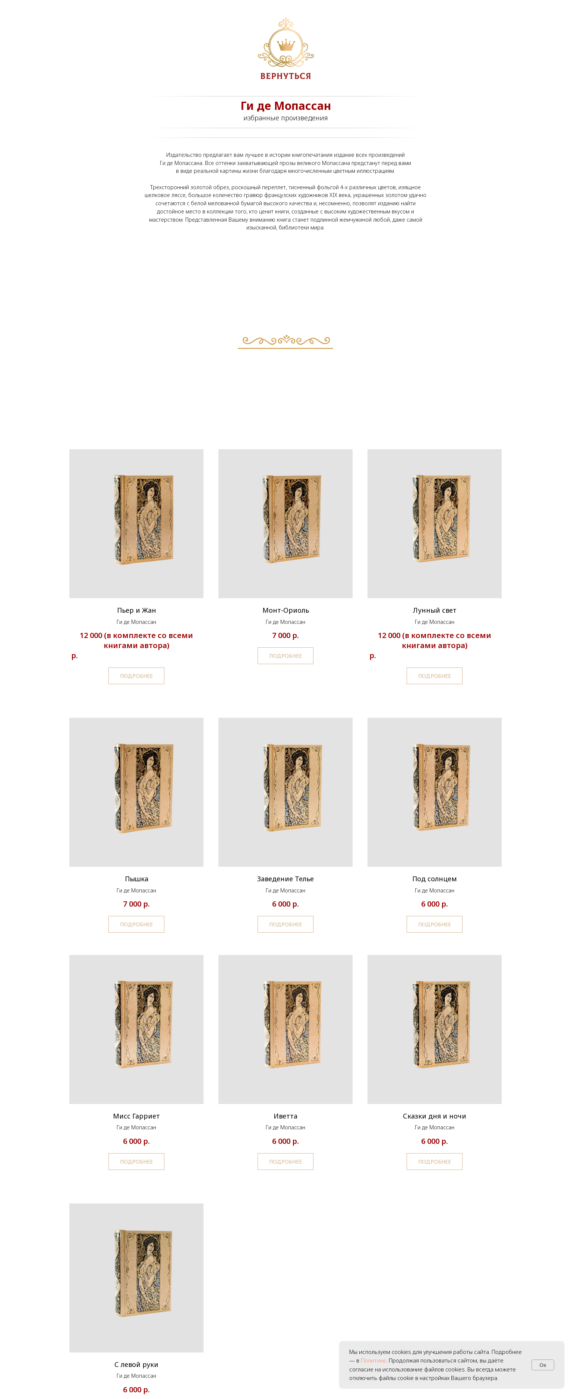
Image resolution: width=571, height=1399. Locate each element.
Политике (373, 1360)
